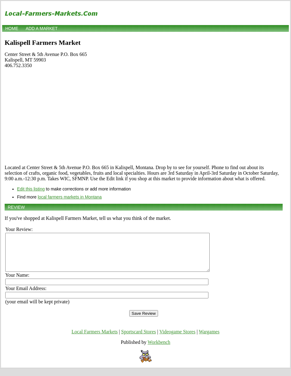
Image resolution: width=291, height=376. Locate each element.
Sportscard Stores (138, 339)
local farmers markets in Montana (70, 196)
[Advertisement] (144, 116)
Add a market (42, 28)
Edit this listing (31, 188)
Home (11, 28)
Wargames (209, 339)
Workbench (159, 349)
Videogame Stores (177, 339)
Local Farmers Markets (94, 339)
